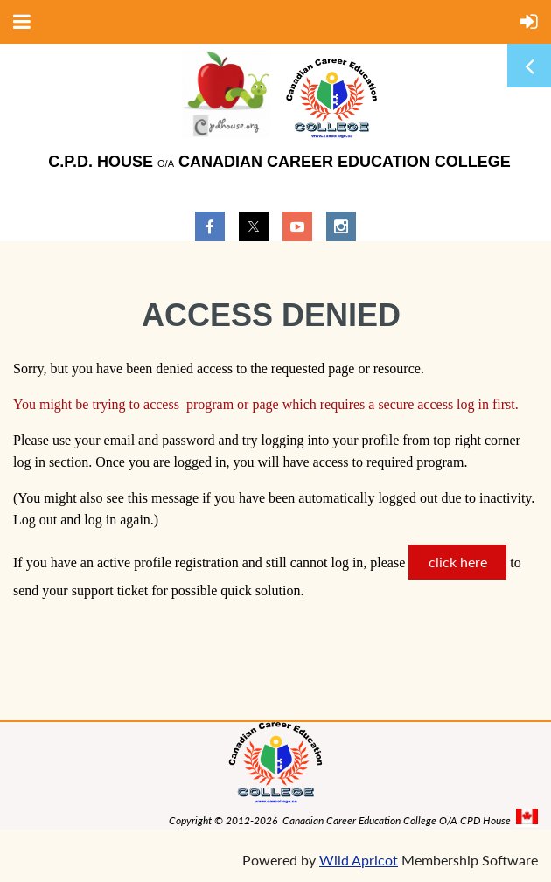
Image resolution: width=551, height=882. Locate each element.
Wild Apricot (358, 859)
